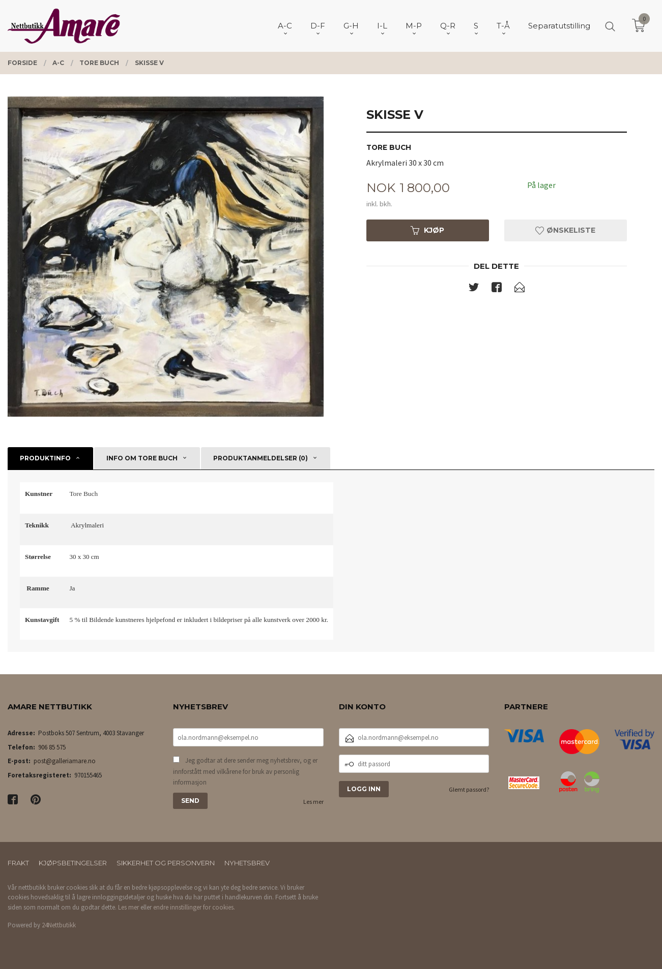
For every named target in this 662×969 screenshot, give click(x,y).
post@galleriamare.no (65, 761)
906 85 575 (52, 747)
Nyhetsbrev (247, 863)
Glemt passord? (469, 789)
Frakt (18, 863)
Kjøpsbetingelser (73, 863)
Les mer (313, 801)
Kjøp (427, 230)
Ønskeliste (565, 230)
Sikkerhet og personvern (166, 863)
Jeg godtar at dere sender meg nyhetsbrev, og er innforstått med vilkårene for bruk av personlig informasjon (245, 771)
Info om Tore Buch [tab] (142, 458)
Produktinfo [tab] (45, 458)
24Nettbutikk (59, 925)
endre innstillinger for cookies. (194, 907)
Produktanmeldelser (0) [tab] (260, 458)
